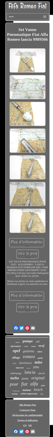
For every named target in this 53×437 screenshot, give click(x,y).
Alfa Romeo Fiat (27, 405)
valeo (39, 351)
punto (25, 378)
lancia (29, 372)
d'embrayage (16, 391)
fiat (24, 384)
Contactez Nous (28, 410)
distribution (25, 362)
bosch (38, 389)
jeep (41, 394)
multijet (15, 394)
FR (30, 425)
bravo (28, 368)
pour (14, 384)
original (38, 378)
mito (38, 362)
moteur (26, 390)
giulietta (28, 351)
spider (43, 386)
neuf (42, 345)
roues (26, 346)
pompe (27, 341)
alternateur (16, 346)
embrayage (16, 373)
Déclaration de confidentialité (27, 415)
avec (14, 363)
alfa (34, 384)
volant (33, 346)
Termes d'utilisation (27, 420)
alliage (16, 357)
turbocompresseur (29, 393)
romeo (29, 356)
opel (16, 350)
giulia (40, 358)
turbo (14, 378)
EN (25, 425)
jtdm (36, 367)
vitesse (17, 342)
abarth (41, 373)
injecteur (20, 368)
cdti (38, 341)
